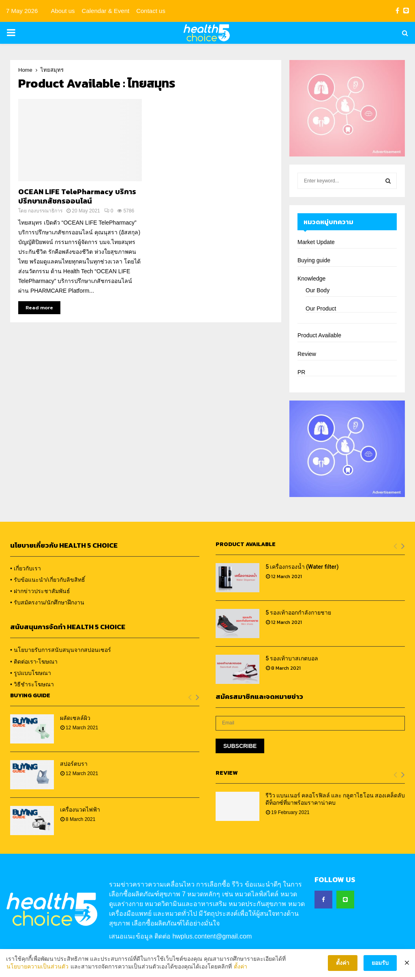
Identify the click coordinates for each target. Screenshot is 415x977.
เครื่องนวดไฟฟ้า (80, 809)
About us (63, 10)
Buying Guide (30, 695)
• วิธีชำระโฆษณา (32, 684)
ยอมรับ (380, 964)
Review (306, 354)
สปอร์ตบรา (74, 764)
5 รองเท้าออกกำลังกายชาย (298, 612)
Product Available (319, 335)
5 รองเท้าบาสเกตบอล (291, 658)
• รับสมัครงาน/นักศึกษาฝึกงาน (47, 602)
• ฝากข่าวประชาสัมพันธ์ (40, 591)
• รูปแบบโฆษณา (30, 673)
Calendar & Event (106, 10)
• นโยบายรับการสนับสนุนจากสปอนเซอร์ (60, 650)
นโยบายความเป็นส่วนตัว (37, 968)
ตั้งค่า (240, 968)
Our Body (317, 290)
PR (301, 372)
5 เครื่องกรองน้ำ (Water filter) (302, 566)
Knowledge (311, 278)
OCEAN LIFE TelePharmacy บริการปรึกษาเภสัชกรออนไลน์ (77, 196)
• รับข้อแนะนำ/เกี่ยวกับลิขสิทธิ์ (47, 579)
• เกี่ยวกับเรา (25, 568)
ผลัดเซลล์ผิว (75, 718)
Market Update (316, 242)
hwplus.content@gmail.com (212, 936)
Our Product (321, 308)
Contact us (150, 10)
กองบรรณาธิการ (45, 211)
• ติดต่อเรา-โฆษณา (34, 661)
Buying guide (313, 260)
